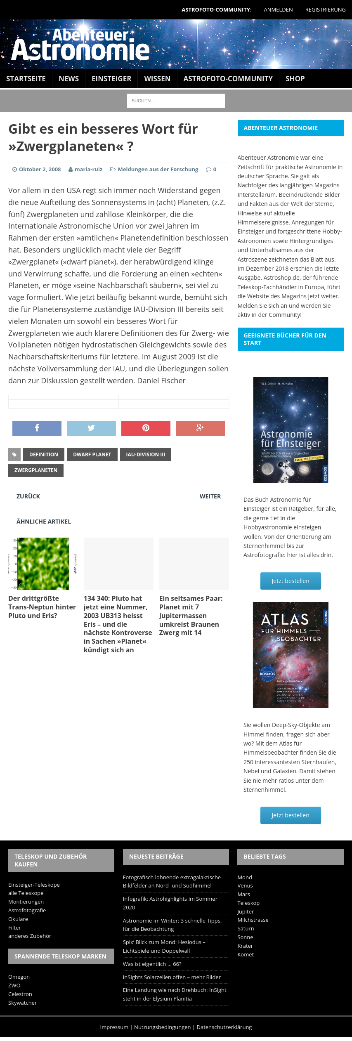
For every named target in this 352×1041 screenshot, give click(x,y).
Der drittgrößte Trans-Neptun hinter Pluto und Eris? (42, 607)
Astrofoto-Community (228, 78)
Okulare (18, 919)
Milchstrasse (253, 919)
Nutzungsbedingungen (162, 1027)
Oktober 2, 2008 (40, 169)
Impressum (114, 1027)
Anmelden (278, 9)
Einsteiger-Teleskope (34, 884)
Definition (43, 454)
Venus (245, 885)
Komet (245, 954)
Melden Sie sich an (263, 305)
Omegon (19, 976)
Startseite (26, 78)
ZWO (14, 985)
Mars (243, 894)
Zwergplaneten (35, 470)
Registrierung (325, 9)
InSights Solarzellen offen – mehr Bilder (172, 977)
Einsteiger (111, 78)
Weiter (210, 496)
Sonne (245, 937)
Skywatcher (22, 1002)
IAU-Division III (145, 454)
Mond (244, 877)
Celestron (20, 994)
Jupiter (245, 911)
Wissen (157, 78)
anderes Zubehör (29, 935)
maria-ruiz (88, 169)
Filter (14, 927)
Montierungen (26, 901)
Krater (245, 945)
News (69, 78)
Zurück (28, 496)
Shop (295, 78)
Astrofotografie (27, 910)
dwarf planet (92, 454)
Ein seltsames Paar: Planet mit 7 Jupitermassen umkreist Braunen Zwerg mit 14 (191, 615)
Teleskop (248, 902)
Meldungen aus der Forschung (158, 169)
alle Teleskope (26, 893)
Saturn (245, 928)
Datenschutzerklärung (224, 1027)
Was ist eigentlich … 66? (152, 964)
